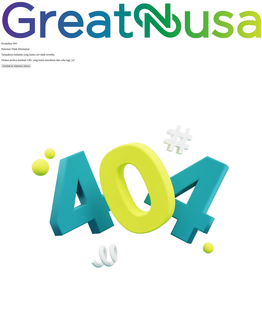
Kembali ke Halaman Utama (16, 66)
